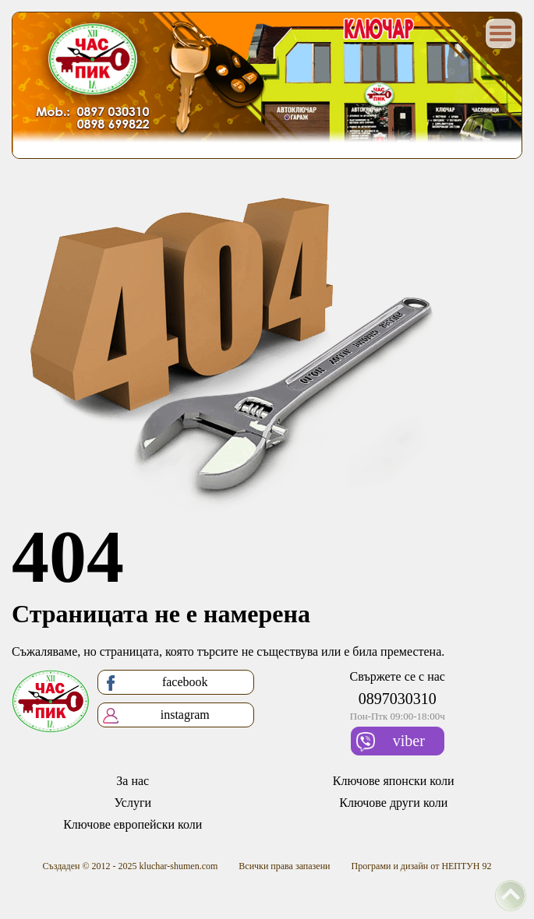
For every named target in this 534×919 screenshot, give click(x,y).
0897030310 (398, 698)
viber (390, 742)
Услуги (132, 802)
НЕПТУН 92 (466, 866)
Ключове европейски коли (132, 824)
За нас (132, 780)
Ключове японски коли (393, 780)
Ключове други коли (393, 802)
